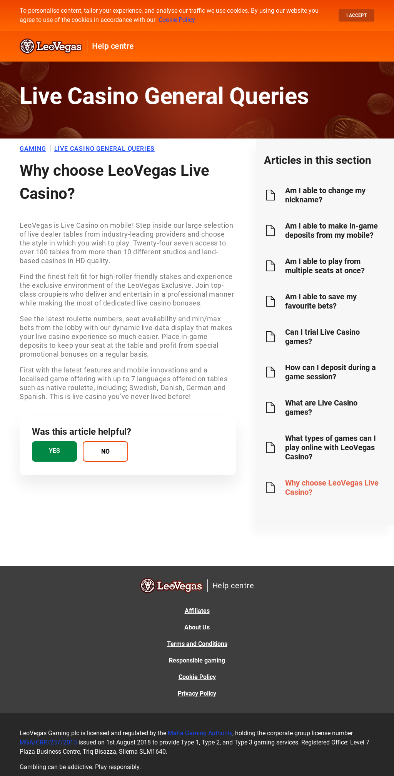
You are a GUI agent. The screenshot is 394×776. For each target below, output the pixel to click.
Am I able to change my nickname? (325, 195)
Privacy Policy (197, 693)
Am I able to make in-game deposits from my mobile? (331, 230)
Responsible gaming (197, 660)
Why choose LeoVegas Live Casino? (332, 487)
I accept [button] (356, 15)
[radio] (54, 451)
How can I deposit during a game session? (330, 372)
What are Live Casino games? (321, 407)
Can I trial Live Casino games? (322, 336)
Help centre (113, 46)
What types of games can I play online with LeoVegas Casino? (330, 447)
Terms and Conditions (197, 644)
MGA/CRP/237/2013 (48, 742)
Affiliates (197, 610)
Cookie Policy (177, 19)
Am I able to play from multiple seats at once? (325, 266)
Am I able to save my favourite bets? (321, 301)
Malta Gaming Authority (200, 733)
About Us (197, 627)
